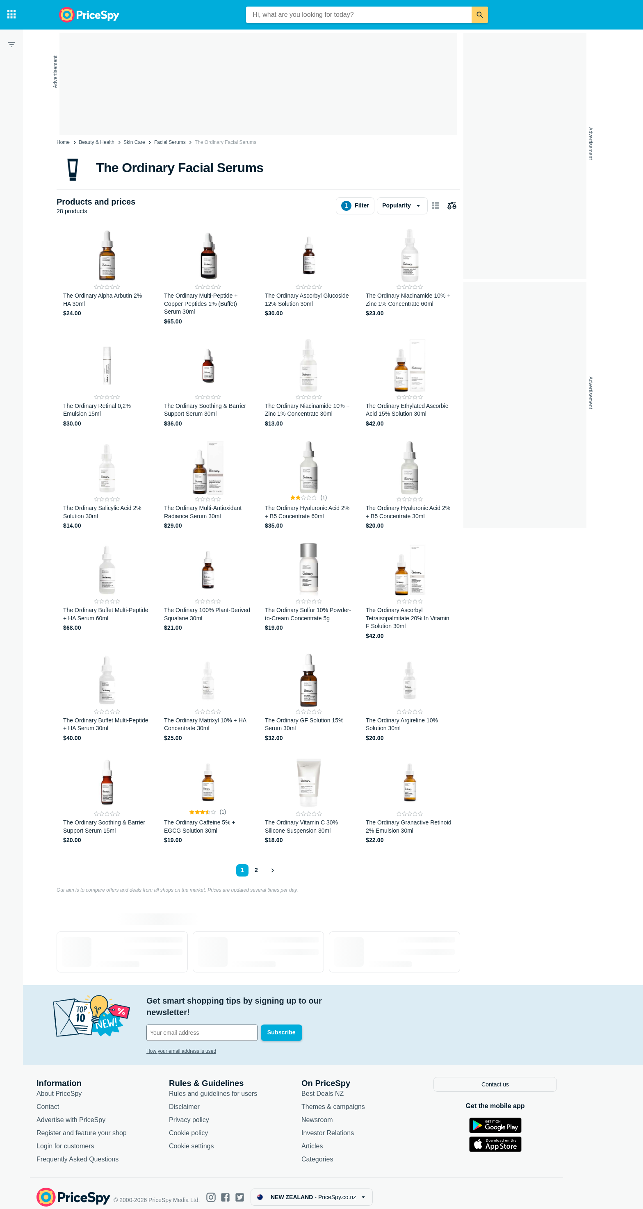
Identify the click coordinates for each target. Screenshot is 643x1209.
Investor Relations (352, 1125)
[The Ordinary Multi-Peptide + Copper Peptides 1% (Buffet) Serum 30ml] (207, 277)
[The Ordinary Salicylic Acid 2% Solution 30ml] (107, 486)
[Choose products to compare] (452, 205)
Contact (73, 1098)
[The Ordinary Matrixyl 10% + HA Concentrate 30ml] (207, 698)
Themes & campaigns (358, 1098)
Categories (342, 1151)
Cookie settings (216, 1138)
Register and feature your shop (107, 1125)
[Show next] (272, 870)
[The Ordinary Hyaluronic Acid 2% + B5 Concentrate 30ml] (409, 486)
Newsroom (342, 1112)
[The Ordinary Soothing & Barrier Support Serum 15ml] (107, 800)
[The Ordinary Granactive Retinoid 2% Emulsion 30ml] (409, 800)
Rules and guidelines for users (238, 1085)
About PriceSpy (84, 1085)
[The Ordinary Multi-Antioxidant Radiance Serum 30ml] (207, 486)
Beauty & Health (96, 142)
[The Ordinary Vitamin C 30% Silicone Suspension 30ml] (308, 800)
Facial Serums (170, 142)
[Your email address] (227, 1021)
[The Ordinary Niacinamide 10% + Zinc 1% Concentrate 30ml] (308, 383)
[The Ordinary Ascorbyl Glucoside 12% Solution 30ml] (308, 277)
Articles (337, 1138)
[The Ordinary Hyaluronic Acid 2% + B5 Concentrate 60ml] (308, 486)
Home (63, 142)
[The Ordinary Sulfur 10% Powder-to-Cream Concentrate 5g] (308, 592)
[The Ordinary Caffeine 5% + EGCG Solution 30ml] (207, 800)
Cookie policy (213, 1125)
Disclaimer (209, 1098)
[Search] (480, 15)
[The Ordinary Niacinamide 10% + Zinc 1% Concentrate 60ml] (409, 277)
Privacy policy (214, 1112)
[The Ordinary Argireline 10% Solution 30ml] (409, 698)
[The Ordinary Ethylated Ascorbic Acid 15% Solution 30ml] (409, 383)
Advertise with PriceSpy (96, 1112)
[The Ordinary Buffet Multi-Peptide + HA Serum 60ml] (107, 592)
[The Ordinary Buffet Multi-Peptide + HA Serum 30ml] (107, 698)
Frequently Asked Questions (103, 1151)
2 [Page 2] (256, 870)
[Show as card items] (435, 206)
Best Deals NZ (347, 1085)
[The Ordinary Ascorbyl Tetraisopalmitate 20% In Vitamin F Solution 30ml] (409, 592)
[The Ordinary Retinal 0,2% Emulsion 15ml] (107, 383)
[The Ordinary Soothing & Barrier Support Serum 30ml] (207, 383)
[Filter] (11, 44)
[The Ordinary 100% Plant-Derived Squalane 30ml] (207, 592)
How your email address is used (206, 1040)
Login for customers (90, 1138)
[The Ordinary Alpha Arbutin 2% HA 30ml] (107, 277)
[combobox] (359, 15)
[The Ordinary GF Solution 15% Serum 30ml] (308, 698)
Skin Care (134, 142)
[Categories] (11, 15)
